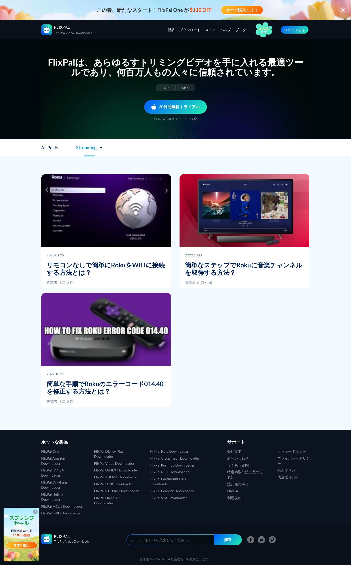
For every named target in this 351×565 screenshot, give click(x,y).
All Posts (49, 147)
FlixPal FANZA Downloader (52, 472)
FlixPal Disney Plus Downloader (108, 453)
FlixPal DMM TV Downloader (107, 500)
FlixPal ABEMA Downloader (116, 477)
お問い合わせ (238, 458)
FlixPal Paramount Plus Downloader (168, 481)
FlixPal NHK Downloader (169, 472)
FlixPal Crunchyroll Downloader (174, 458)
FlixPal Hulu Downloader (169, 451)
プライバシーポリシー (293, 460)
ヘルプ (225, 30)
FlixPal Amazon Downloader (53, 460)
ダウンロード (190, 30)
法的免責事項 (238, 484)
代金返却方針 (288, 477)
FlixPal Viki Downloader (168, 498)
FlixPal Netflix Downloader (52, 496)
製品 (171, 30)
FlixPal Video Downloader (114, 463)
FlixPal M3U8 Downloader (61, 506)
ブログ (240, 30)
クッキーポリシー (291, 451)
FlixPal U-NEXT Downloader (116, 470)
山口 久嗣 (66, 282)
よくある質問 (238, 465)
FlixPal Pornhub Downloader (172, 465)
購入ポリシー (288, 470)
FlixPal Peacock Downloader (172, 491)
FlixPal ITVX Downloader (113, 484)
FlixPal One (50, 451)
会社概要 (234, 451)
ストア (210, 30)
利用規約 (234, 498)
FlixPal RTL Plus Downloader (116, 491)
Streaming (86, 147)
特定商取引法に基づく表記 (245, 474)
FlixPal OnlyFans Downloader (54, 484)
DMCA (232, 491)
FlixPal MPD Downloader (61, 513)
